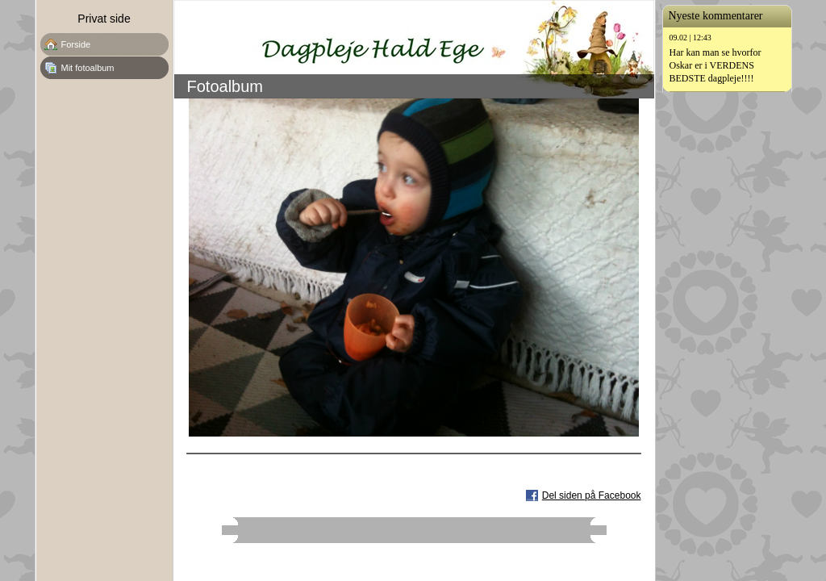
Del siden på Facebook (591, 495)
